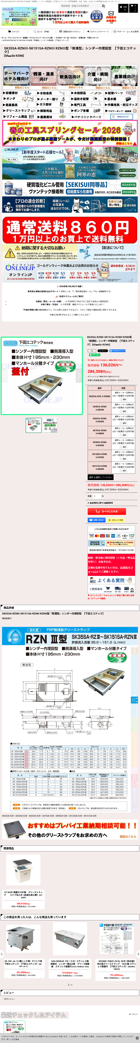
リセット (133, 1014)
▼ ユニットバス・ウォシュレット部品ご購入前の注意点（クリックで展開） (111, 597)
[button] (70, 32)
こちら (16, 1039)
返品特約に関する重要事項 (100, 503)
